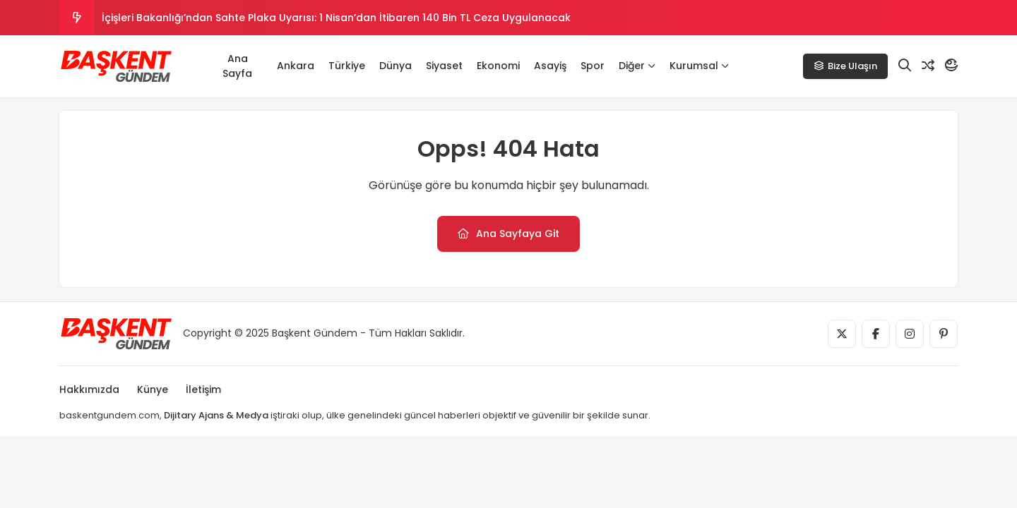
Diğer (637, 66)
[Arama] (904, 65)
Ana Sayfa (237, 66)
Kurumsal (699, 66)
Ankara (295, 66)
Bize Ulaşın (845, 66)
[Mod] (951, 65)
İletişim (203, 389)
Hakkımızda (89, 389)
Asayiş (550, 66)
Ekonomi (498, 66)
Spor (593, 66)
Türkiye (346, 66)
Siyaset (444, 66)
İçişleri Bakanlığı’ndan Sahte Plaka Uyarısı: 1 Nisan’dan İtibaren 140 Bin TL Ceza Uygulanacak (336, 18)
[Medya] (842, 334)
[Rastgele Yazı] (928, 65)
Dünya (395, 66)
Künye (152, 389)
